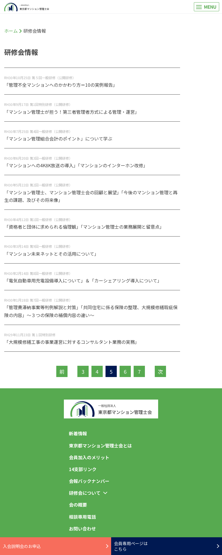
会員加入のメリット (89, 457)
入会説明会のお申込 (55, 546)
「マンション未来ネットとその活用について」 (51, 253)
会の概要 (78, 504)
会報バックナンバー (89, 481)
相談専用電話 (82, 516)
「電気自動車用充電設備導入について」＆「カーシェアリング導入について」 (83, 280)
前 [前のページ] (61, 371)
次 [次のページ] (160, 371)
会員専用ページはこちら (166, 546)
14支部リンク (83, 469)
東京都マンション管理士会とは (100, 445)
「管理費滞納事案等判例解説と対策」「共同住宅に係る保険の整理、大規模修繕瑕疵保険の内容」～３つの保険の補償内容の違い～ (91, 311)
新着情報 (78, 433)
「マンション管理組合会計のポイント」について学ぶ (58, 138)
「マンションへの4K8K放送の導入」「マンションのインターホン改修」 (76, 165)
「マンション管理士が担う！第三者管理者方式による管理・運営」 (71, 111)
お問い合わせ (82, 528)
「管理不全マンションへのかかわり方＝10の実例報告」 (60, 84)
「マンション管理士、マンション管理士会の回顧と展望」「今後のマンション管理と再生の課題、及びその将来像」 (91, 196)
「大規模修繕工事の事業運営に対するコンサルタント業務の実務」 (71, 341)
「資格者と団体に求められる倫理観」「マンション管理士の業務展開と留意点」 (84, 226)
